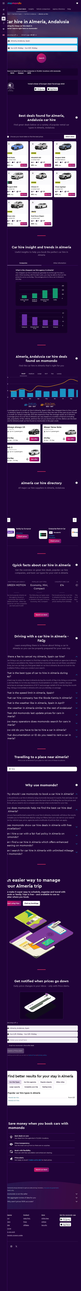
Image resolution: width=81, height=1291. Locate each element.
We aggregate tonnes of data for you (45, 1238)
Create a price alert (40, 1200)
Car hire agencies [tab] (35, 1122)
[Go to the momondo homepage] (14, 3)
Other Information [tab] (61, 270)
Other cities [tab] (65, 1122)
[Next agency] (75, 529)
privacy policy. (48, 1091)
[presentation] (55, 91)
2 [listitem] (13, 165)
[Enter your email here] (46, 1075)
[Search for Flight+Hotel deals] (3, 23)
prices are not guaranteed (56, 1228)
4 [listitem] (36, 165)
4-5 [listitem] (24, 165)
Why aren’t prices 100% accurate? (45, 1241)
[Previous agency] (14, 529)
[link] (37, 448)
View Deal (27, 167)
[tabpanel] (44, 310)
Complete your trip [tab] (36, 1127)
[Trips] (3, 29)
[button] (3, 3)
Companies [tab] (27, 270)
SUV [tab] (48, 380)
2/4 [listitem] (46, 194)
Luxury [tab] (62, 380)
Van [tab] (55, 380)
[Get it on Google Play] (42, 92)
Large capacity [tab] (20, 1127)
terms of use (37, 1091)
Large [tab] (42, 380)
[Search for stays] (3, 14)
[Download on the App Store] (55, 92)
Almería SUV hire (18, 1140)
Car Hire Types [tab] (20, 1122)
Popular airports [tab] (51, 1122)
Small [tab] (26, 380)
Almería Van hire (18, 1137)
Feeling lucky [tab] (52, 1127)
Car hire (12, 14)
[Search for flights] (3, 10)
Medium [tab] (34, 380)
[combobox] (17, 37)
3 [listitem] (63, 165)
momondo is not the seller (45, 1234)
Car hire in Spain (22, 14)
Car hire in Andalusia (35, 14)
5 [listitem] (58, 165)
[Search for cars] (3, 18)
